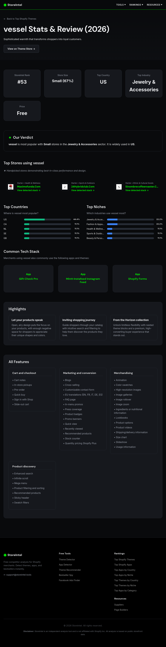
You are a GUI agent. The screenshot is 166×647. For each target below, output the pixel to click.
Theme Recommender (70, 570)
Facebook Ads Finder (69, 580)
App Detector (65, 564)
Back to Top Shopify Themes (20, 18)
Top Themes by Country (126, 580)
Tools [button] (121, 4)
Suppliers (119, 604)
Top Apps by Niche (123, 575)
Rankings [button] (136, 4)
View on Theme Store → (21, 48)
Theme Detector (67, 559)
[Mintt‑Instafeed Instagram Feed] (83, 279)
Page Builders (121, 609)
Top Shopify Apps (123, 564)
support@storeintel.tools (17, 574)
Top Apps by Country (124, 570)
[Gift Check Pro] (28, 279)
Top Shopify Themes (124, 559)
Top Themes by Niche (125, 585)
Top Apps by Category (125, 590)
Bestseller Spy (66, 575)
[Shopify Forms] (137, 279)
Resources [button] (154, 4)
